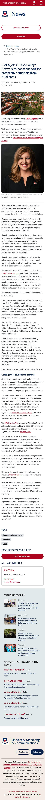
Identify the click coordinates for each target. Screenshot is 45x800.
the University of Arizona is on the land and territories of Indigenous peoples (22, 765)
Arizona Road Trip (16, 475)
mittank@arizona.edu (11, 582)
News (17, 46)
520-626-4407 (8, 579)
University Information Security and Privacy (22, 792)
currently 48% (25, 432)
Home (8, 46)
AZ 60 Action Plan (11, 423)
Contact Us (23, 752)
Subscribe (21, 37)
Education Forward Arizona (22, 412)
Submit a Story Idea (21, 27)
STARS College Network (10, 273)
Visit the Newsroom (22, 556)
